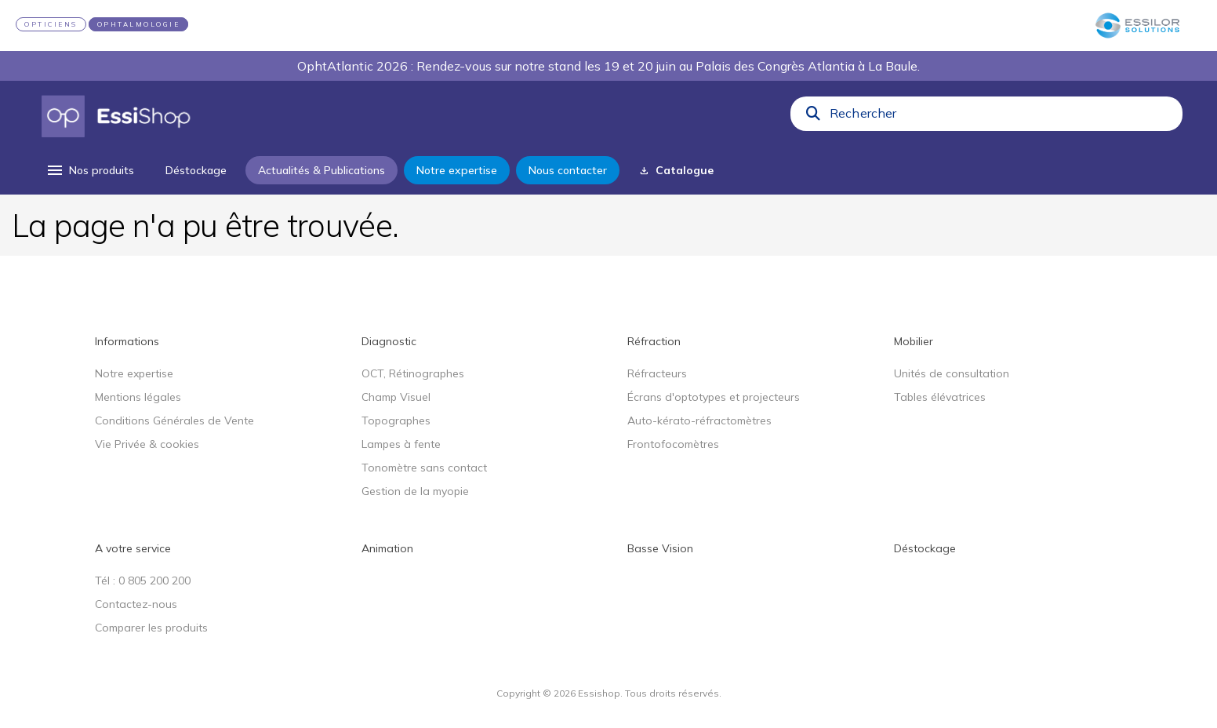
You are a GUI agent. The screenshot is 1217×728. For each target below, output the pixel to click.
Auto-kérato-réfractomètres (699, 420)
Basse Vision (660, 548)
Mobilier (913, 341)
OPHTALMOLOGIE (138, 24)
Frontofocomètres (673, 444)
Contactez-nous (136, 604)
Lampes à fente (401, 444)
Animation (387, 548)
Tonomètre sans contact (424, 467)
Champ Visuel (395, 397)
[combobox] (1001, 116)
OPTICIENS (51, 24)
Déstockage (925, 548)
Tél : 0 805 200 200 (143, 580)
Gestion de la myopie (415, 491)
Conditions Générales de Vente (174, 420)
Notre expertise (134, 373)
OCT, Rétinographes (412, 373)
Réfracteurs (657, 373)
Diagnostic (388, 341)
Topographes (395, 420)
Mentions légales (138, 397)
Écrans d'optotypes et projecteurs (713, 397)
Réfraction (654, 341)
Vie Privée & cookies (147, 444)
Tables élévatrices (940, 397)
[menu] (90, 170)
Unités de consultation (951, 373)
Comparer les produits (151, 628)
